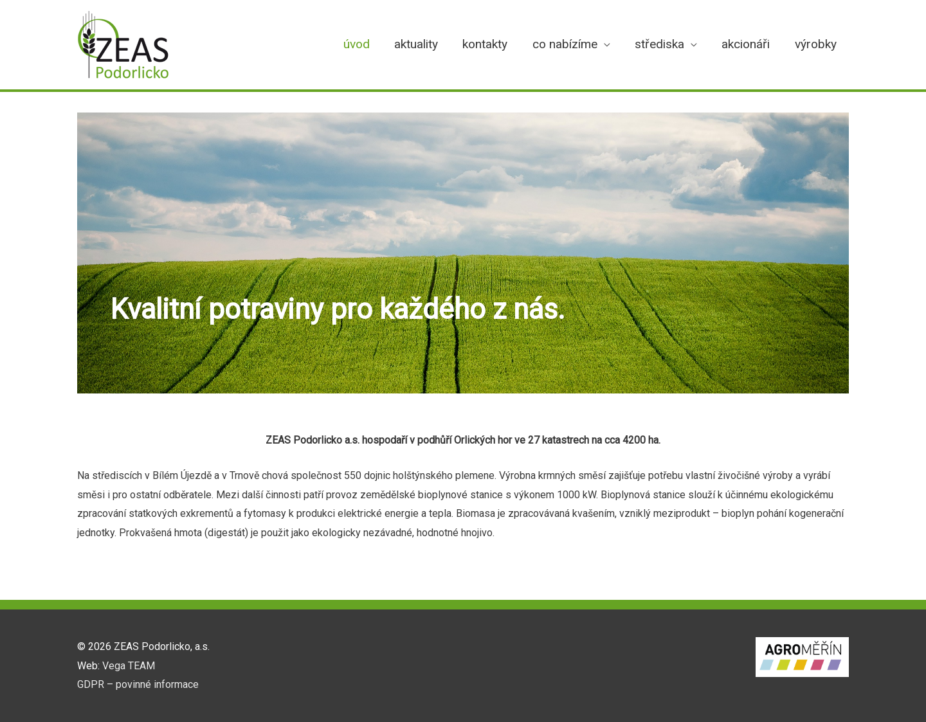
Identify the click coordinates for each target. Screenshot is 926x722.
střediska (659, 44)
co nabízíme (564, 44)
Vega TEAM (128, 666)
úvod (356, 44)
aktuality (416, 44)
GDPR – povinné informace (138, 684)
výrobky (816, 44)
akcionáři (746, 44)
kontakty (484, 44)
